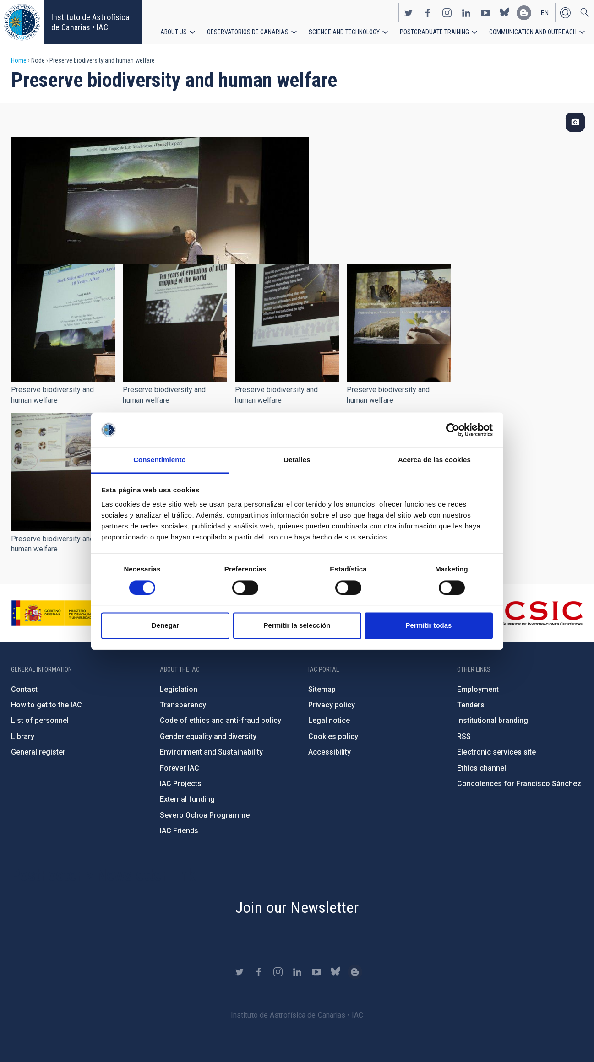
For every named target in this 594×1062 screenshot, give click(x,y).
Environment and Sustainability (211, 752)
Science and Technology (344, 32)
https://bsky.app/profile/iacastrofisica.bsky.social (504, 12)
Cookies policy (333, 736)
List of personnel (40, 720)
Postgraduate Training (434, 32)
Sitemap (322, 689)
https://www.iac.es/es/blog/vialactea (524, 12)
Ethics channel (481, 768)
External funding (187, 799)
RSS (464, 736)
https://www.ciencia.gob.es (62, 613)
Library (22, 736)
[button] (63, 323)
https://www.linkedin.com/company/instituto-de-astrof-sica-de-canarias (466, 12)
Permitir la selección (297, 626)
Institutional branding (492, 720)
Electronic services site (496, 752)
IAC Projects (181, 783)
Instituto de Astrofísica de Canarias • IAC (90, 22)
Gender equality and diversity (208, 736)
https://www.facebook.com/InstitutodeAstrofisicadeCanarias (427, 12)
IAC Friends (179, 830)
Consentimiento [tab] (159, 460)
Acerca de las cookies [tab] (434, 460)
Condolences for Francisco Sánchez (519, 783)
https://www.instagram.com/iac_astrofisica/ (447, 12)
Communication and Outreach (533, 32)
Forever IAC (179, 768)
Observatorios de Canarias (248, 32)
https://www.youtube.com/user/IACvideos (485, 12)
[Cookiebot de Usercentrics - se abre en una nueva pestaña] (453, 430)
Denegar (165, 626)
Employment (478, 689)
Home (19, 60)
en (545, 12)
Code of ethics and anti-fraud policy (220, 720)
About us (173, 32)
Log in (565, 12)
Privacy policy (331, 705)
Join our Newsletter (297, 907)
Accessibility (329, 752)
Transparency (183, 705)
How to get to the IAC (46, 705)
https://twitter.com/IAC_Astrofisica (408, 12)
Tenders (471, 705)
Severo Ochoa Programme (205, 815)
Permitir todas (429, 626)
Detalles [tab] (296, 460)
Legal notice (329, 720)
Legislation (178, 689)
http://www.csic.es (533, 613)
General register (38, 752)
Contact (24, 689)
